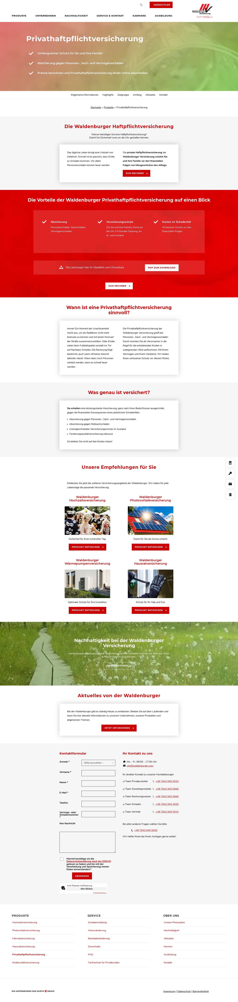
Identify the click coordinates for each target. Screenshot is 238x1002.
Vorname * (65, 772)
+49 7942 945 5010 (167, 811)
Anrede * (64, 761)
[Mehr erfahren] (119, 665)
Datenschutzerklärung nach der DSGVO (88, 861)
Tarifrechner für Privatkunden (103, 962)
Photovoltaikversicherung (26, 930)
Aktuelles (169, 938)
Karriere (168, 946)
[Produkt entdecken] (87, 547)
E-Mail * (63, 792)
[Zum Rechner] (136, 173)
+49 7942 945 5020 (167, 781)
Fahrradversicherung (23, 938)
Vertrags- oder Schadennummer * (68, 815)
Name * (63, 782)
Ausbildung (170, 954)
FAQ (90, 954)
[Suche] (141, 5)
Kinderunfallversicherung (25, 962)
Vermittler (162, 4)
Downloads (94, 946)
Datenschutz (184, 991)
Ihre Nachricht (67, 823)
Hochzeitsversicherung (24, 922)
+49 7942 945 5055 (145, 830)
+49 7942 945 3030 (167, 804)
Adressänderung (97, 930)
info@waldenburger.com (140, 766)
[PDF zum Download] (162, 267)
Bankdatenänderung (99, 938)
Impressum (169, 991)
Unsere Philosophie (174, 922)
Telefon (63, 803)
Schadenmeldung (97, 922)
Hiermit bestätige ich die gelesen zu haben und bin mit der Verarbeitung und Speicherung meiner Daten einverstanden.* (88, 864)
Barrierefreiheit (201, 991)
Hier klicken (87, 889)
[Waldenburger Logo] (203, 11)
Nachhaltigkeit (171, 930)
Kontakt (168, 962)
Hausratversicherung (23, 946)
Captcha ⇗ (99, 893)
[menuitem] (19, 15)
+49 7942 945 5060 (167, 796)
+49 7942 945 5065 (167, 789)
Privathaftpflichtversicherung (28, 954)
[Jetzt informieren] (119, 728)
